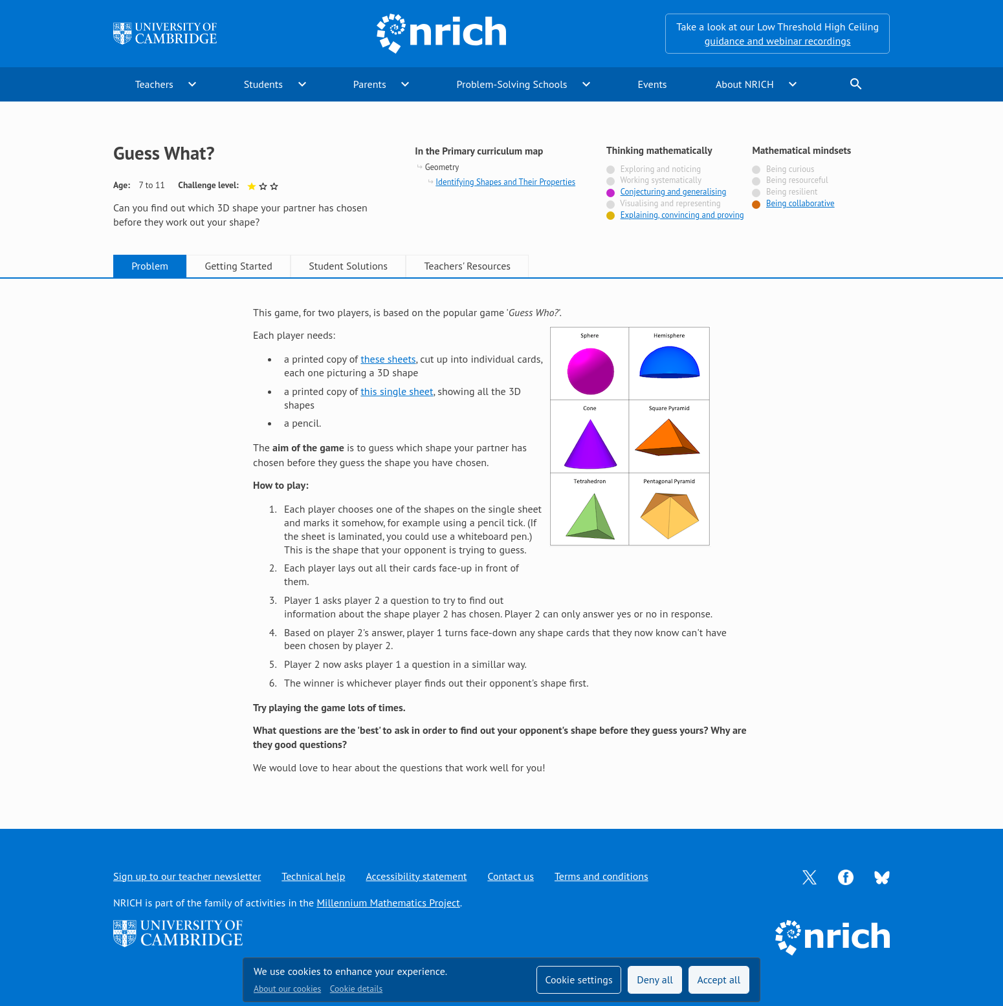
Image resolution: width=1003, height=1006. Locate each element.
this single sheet (396, 391)
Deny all (655, 979)
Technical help (313, 876)
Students (263, 84)
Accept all (719, 979)
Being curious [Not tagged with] (790, 169)
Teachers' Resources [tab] (467, 265)
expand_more (192, 84)
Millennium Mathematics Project (387, 902)
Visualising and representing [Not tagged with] (670, 203)
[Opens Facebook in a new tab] (846, 876)
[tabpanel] (501, 540)
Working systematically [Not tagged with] (660, 180)
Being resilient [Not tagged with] (791, 191)
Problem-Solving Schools (512, 84)
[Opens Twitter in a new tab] (809, 876)
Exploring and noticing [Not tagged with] (661, 169)
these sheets (387, 358)
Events (652, 84)
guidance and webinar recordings (778, 40)
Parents (369, 84)
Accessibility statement (416, 876)
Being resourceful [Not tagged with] (797, 180)
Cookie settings (578, 979)
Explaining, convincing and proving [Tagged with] (682, 214)
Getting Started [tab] (238, 265)
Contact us (510, 876)
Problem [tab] (149, 265)
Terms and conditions (601, 876)
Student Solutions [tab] (348, 265)
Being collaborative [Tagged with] (800, 203)
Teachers (154, 84)
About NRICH (745, 84)
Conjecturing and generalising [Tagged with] (674, 191)
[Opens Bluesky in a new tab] (882, 876)
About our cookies (287, 988)
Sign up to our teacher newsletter (187, 876)
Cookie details (356, 988)
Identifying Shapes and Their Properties (505, 182)
